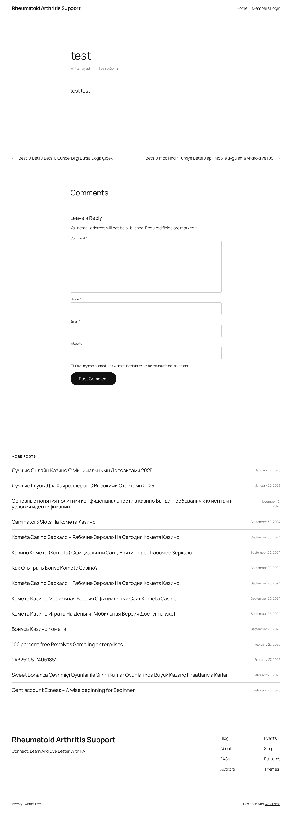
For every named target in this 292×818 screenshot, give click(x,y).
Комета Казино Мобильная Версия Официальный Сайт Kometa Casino (94, 598)
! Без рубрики (109, 68)
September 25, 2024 (265, 598)
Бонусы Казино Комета (39, 629)
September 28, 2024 (265, 567)
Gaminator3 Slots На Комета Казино (54, 522)
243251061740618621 (36, 659)
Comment (79, 238)
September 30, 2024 (265, 521)
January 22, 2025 (267, 470)
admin (90, 68)
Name (76, 299)
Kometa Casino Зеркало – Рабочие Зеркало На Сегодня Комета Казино (96, 537)
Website (76, 343)
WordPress (272, 804)
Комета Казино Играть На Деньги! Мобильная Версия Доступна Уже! (93, 613)
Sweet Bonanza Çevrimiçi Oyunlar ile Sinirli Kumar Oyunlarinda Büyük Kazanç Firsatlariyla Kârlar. (120, 675)
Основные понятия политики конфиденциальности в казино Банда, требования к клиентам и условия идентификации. (122, 503)
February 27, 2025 (267, 644)
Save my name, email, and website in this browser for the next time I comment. (132, 365)
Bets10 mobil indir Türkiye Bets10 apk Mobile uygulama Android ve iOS (209, 158)
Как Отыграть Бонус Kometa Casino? (55, 568)
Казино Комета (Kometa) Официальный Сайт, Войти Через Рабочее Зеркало (102, 552)
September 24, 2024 (265, 629)
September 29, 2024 (265, 552)
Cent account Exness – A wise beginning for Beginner (73, 690)
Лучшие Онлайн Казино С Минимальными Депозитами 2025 (82, 470)
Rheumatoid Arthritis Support (46, 8)
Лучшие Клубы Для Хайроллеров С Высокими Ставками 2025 (83, 485)
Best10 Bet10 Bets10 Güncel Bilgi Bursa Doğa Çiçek (66, 158)
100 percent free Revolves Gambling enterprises (67, 644)
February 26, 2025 (267, 675)
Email (75, 321)
